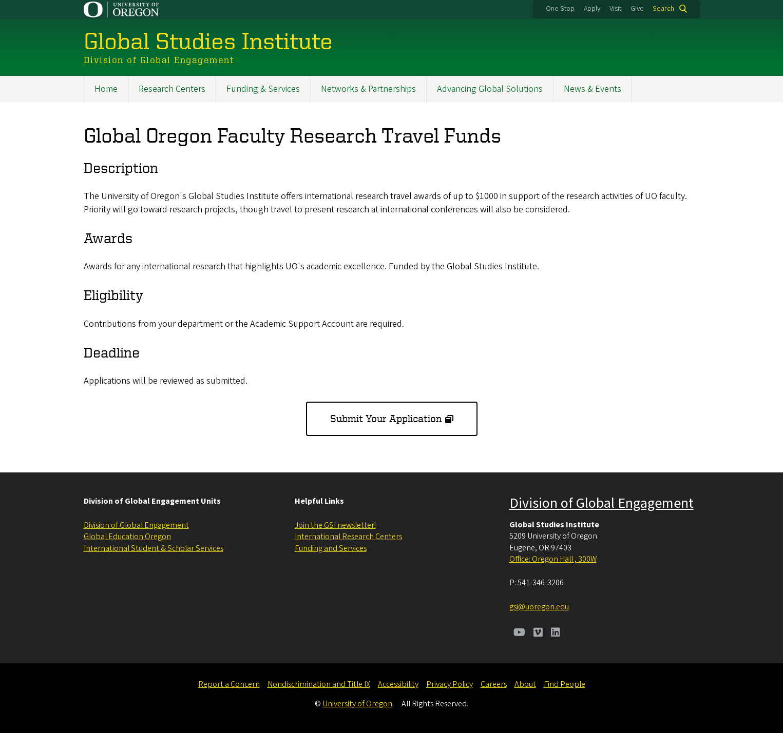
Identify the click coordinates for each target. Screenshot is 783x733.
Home (106, 89)
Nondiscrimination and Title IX (319, 684)
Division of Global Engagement (136, 525)
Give (637, 9)
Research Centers (172, 89)
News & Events (592, 89)
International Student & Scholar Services (153, 548)
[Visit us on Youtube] (519, 633)
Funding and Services (331, 548)
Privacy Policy (449, 684)
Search (663, 9)
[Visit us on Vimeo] (538, 633)
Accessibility (398, 684)
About (525, 684)
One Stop (560, 9)
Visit (615, 9)
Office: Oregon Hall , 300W (553, 559)
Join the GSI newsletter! (335, 525)
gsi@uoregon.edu (539, 606)
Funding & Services (263, 89)
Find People (564, 684)
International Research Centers (348, 536)
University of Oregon (357, 703)
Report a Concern (229, 684)
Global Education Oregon (127, 536)
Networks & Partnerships (368, 89)
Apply (592, 9)
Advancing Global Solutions (490, 89)
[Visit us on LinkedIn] (555, 633)
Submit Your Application (386, 418)
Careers (494, 684)
